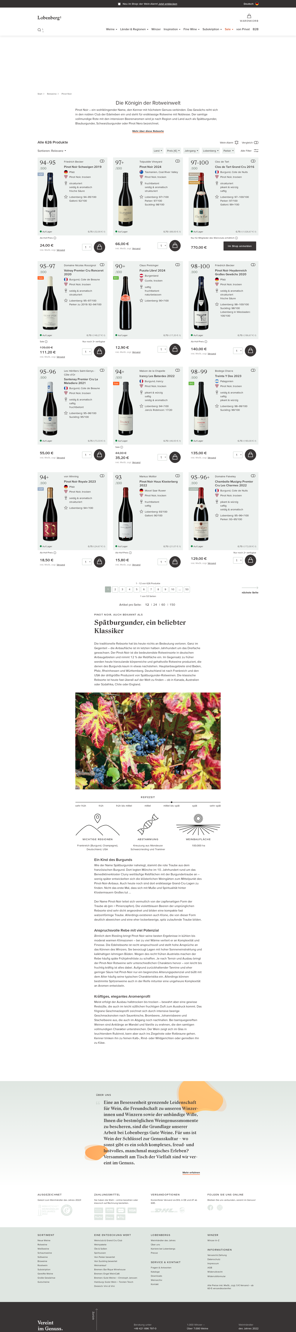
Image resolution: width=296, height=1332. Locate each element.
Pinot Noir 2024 (150, 167)
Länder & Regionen (133, 30)
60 (163, 605)
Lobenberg (209, 151)
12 (145, 605)
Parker (227, 151)
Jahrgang (190, 151)
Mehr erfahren (191, 1173)
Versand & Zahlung (217, 1256)
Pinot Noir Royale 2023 (80, 482)
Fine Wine (190, 30)
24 (154, 605)
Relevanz (57, 151)
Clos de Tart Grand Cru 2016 (234, 167)
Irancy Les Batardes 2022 (157, 377)
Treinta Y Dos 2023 (228, 377)
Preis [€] (172, 151)
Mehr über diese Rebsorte (148, 131)
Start (40, 94)
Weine (110, 30)
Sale (228, 30)
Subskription (211, 30)
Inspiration (171, 30)
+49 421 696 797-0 (104, 1318)
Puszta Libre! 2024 (152, 271)
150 (173, 605)
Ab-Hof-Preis (48, 239)
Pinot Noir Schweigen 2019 (83, 167)
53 (186, 590)
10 (172, 590)
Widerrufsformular (216, 1277)
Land (157, 151)
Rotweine (52, 94)
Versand (61, 251)
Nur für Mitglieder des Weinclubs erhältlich (214, 239)
